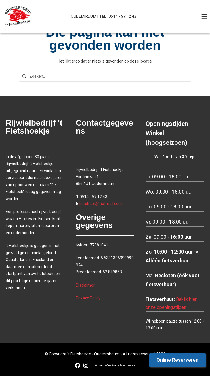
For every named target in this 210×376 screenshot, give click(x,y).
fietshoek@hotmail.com (100, 203)
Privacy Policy (88, 298)
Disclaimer (85, 285)
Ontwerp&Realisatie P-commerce (115, 365)
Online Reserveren (177, 360)
